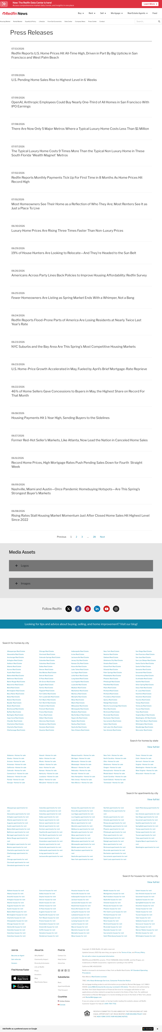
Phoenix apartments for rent (114, 829)
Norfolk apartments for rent (114, 808)
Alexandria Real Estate (15, 654)
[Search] (159, 21)
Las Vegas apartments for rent (82, 814)
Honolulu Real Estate (46, 727)
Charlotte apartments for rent (18, 850)
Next (102, 536)
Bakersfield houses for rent (17, 912)
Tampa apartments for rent (145, 829)
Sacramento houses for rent (114, 933)
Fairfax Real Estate (46, 688)
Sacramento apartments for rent (115, 856)
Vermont (139, 761)
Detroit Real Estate (46, 675)
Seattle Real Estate (143, 682)
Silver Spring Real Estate (145, 685)
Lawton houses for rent (79, 924)
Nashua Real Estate (78, 724)
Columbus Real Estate (47, 663)
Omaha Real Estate (110, 663)
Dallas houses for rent (47, 894)
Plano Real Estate (110, 688)
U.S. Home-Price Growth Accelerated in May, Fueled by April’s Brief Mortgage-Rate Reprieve (79, 369)
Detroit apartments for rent (49, 826)
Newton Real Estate (111, 654)
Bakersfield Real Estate (15, 675)
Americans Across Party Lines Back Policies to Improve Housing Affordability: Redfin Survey (79, 275)
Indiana (41, 764)
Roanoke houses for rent (112, 930)
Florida (9, 780)
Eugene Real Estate (46, 685)
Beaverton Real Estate (15, 685)
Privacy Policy (140, 952)
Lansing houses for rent (79, 921)
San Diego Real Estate (144, 651)
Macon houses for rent (79, 927)
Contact (102, 21)
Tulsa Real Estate (142, 712)
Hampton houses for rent (48, 933)
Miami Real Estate (78, 703)
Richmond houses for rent (113, 924)
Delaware (10, 776)
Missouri (74, 767)
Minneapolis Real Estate (80, 709)
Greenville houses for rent (48, 927)
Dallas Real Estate (45, 666)
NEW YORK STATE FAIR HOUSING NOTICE (112, 1016)
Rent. (60, 982)
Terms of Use (126, 952)
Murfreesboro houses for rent (114, 897)
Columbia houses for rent (16, 930)
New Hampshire (77, 776)
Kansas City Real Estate (79, 663)
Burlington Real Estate (15, 715)
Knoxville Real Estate (79, 666)
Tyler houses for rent (143, 918)
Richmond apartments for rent (115, 847)
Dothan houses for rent (47, 906)
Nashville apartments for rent (82, 856)
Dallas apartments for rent (48, 817)
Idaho (41, 758)
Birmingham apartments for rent (19, 844)
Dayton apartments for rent (49, 820)
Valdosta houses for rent (144, 921)
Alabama (10, 755)
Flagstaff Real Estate (46, 691)
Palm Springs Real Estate (113, 672)
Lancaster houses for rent (80, 918)
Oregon (106, 767)
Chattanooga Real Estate (16, 730)
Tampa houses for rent (144, 909)
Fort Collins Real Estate (47, 694)
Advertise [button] (61, 963)
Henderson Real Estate (47, 724)
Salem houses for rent (144, 890)
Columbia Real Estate (47, 660)
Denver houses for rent (47, 900)
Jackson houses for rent (80, 900)
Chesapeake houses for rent (17, 921)
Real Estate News (41, 982)
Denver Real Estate (46, 669)
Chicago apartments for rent (17, 859)
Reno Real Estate (110, 709)
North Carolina (109, 758)
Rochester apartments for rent (115, 853)
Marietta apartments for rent (82, 826)
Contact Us (62, 956)
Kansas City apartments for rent (83, 808)
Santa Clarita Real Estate (145, 663)
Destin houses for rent (47, 903)
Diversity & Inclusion (42, 963)
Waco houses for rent (143, 927)
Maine (41, 780)
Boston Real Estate (14, 700)
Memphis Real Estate (79, 697)
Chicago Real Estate (46, 651)
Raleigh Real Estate (111, 703)
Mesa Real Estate (77, 700)
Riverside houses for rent (113, 927)
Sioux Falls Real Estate (144, 688)
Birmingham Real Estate (16, 691)
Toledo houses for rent (144, 912)
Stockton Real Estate (143, 697)
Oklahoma (107, 764)
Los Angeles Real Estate (80, 682)
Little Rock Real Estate (79, 675)
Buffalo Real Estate (14, 712)
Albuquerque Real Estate (16, 651)
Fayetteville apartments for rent (50, 832)
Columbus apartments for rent (50, 811)
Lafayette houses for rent (80, 912)
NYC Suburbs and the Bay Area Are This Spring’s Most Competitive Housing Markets (73, 346)
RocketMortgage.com (94, 997)
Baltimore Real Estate (15, 678)
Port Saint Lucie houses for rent (115, 912)
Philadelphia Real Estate (112, 675)
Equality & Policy (30, 21)
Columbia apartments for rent (50, 808)
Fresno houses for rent (47, 921)
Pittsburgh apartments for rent (115, 832)
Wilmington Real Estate (144, 724)
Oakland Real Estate (111, 657)
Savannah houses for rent (145, 897)
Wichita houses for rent (144, 933)
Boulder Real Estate (14, 703)
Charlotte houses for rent (16, 918)
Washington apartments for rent (147, 847)
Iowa (41, 767)
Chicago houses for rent (15, 924)
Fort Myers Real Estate (47, 700)
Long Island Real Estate (79, 678)
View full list (153, 747)
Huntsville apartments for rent (50, 847)
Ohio (105, 761)
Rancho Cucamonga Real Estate (115, 706)
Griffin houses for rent (47, 930)
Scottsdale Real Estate (144, 678)
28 (94, 536)
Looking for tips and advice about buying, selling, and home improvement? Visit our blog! (81, 624)
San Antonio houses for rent (146, 894)
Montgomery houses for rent (114, 894)
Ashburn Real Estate (14, 663)
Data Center (68, 21)
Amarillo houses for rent (16, 897)
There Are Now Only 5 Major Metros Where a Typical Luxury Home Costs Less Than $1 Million (80, 129)
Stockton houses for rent (145, 906)
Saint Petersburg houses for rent (115, 936)
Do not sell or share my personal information (98, 956)
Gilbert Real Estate (46, 718)
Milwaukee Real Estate (79, 706)
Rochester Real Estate (112, 718)
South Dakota (109, 780)
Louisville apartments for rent (82, 820)
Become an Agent (17, 956)
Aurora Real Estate (14, 669)
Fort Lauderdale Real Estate (49, 697)
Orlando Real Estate (111, 669)
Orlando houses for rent (112, 903)
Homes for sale (20, 755)
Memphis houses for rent (80, 933)
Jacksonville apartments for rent (51, 856)
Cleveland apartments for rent (18, 865)
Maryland (42, 783)
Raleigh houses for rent (112, 918)
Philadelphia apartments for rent (115, 826)
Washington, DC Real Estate (146, 718)
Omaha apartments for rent (114, 817)
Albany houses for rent (15, 894)
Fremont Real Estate (46, 709)
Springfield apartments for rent (147, 826)
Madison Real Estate (78, 688)
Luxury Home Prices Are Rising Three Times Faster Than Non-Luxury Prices (67, 230)
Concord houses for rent (48, 890)
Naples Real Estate (78, 721)
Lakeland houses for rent (80, 915)
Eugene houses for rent (47, 912)
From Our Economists (55, 21)
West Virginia (140, 770)
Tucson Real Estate (143, 709)
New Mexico (75, 783)
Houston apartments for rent (49, 844)
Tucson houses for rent (144, 915)
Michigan (74, 758)
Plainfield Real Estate (111, 685)
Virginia (138, 764)
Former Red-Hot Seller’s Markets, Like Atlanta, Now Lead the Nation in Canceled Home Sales (79, 440)
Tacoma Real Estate (143, 700)
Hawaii (41, 755)
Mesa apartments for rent (80, 835)
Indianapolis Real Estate (80, 651)
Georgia (10, 783)
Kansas (41, 770)
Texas (138, 755)
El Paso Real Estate (46, 678)
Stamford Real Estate (143, 694)
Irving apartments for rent (48, 853)
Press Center (92, 21)
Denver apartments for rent (49, 823)
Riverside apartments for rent (114, 850)
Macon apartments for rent (81, 823)
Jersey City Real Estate (79, 660)
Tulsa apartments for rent (145, 838)
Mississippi (75, 764)
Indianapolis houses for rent (81, 897)
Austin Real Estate (14, 672)
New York (107, 755)
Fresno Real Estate (46, 712)
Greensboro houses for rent (49, 924)
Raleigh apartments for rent (114, 841)
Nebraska (74, 770)
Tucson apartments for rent (146, 835)
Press (37, 971)
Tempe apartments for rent (145, 832)
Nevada (74, 773)
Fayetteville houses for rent (49, 915)
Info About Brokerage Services (98, 980)
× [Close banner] (156, 1028)
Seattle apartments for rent (146, 823)
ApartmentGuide (64, 986)
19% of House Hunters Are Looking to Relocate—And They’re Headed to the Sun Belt (73, 253)
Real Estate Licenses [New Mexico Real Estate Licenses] (99, 977)
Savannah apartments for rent (147, 820)
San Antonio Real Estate (112, 730)
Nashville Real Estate (79, 727)
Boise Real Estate (13, 697)
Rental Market (17, 21)
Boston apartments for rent (17, 847)
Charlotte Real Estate (15, 727)
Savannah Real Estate (144, 672)
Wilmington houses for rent (145, 936)
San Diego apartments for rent (147, 817)
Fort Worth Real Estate (47, 703)
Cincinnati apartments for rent (18, 862)
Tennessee (107, 783)
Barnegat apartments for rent (18, 835)
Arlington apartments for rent (18, 817)
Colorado (10, 770)
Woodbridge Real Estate (144, 727)
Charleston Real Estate (15, 724)
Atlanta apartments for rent (17, 820)
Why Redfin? (39, 956)
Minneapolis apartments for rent (83, 844)
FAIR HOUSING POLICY (134, 1014)
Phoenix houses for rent (112, 909)
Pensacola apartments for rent (115, 823)
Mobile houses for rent (112, 890)
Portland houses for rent (112, 915)
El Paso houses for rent (47, 909)
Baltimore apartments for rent (18, 832)
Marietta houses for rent (80, 930)
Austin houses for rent (15, 909)
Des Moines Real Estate (47, 672)
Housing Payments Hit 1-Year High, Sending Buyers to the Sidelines (60, 418)
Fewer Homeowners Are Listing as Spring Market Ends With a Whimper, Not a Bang (72, 298)
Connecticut (11, 773)
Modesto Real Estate (78, 712)
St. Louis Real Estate (143, 691)
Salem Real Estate (110, 724)
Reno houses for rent (111, 921)
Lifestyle (42, 21)
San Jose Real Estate (143, 657)
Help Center (62, 959)
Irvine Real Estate (77, 654)
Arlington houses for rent (16, 900)
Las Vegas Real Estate (79, 672)
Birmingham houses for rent (17, 915)
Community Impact (41, 959)
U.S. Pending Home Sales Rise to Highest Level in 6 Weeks (54, 80)
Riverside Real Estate (111, 715)
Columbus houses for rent (16, 933)
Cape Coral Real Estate (15, 718)
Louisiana (42, 776)
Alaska (9, 758)
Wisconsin (139, 773)
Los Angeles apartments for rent (83, 817)
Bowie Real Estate (13, 706)
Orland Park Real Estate (112, 666)
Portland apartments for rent (114, 838)
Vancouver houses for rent (145, 924)
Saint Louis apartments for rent (115, 859)
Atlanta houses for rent (15, 903)
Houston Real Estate (46, 730)
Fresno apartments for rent (49, 838)
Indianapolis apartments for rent (51, 850)
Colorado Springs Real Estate (49, 657)
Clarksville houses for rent (16, 927)
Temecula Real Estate (143, 706)
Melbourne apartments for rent (82, 829)
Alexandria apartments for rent (18, 814)
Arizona (10, 761)
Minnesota (75, 761)
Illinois (41, 761)
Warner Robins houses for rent (147, 930)
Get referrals (16, 959)
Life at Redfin (39, 967)
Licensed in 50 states (120, 987)
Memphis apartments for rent (82, 832)
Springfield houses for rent (145, 903)
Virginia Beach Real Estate (145, 715)
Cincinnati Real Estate (47, 654)
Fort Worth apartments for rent (50, 835)
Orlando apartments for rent (114, 820)
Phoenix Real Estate (111, 678)
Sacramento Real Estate (112, 721)
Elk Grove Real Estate (47, 682)
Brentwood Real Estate (15, 709)
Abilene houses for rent (15, 890)
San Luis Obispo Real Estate (146, 660)
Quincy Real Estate (110, 700)
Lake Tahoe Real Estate (79, 669)
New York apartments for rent (82, 859)
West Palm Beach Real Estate (146, 721)
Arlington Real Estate (15, 660)
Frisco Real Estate (45, 715)
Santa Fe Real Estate (143, 666)
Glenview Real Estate (47, 721)
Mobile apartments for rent (81, 847)
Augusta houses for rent (16, 906)
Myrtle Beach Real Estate (80, 715)
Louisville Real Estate (79, 685)
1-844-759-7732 (110, 1004)
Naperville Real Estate (79, 718)
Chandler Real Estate (14, 721)
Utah (137, 758)
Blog (36, 978)
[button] (81, 1028)
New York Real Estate (111, 651)
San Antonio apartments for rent (147, 814)
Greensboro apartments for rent (51, 841)
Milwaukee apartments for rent (82, 841)
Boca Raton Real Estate (15, 694)
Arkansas (10, 764)
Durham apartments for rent (49, 829)
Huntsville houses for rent (80, 894)
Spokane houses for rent (144, 900)
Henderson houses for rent (48, 936)
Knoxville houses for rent (80, 909)
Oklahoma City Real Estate (113, 660)
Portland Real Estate (111, 691)
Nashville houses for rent (113, 900)
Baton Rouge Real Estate (16, 682)
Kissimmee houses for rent (81, 906)
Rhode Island (108, 773)
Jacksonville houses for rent (81, 903)
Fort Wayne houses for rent (49, 918)
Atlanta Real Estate (14, 666)
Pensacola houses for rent (113, 906)
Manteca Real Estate (79, 694)
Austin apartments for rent (17, 826)
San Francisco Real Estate (145, 654)
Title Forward (62, 990)
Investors (38, 974)
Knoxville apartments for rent (82, 811)
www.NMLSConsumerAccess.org (100, 987)
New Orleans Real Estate (80, 730)
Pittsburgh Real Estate (112, 682)
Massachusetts (76, 755)
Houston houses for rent (80, 890)
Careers (14, 963)
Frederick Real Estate (47, 706)
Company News (80, 21)
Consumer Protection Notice (120, 980)
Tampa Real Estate (142, 703)
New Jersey (75, 780)
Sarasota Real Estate (143, 669)
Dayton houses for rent (47, 897)
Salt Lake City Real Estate (113, 727)
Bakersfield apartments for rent (18, 829)
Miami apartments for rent (81, 838)
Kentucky (42, 773)
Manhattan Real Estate (79, 691)
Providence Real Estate (112, 697)
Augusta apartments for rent (17, 823)
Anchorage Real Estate (15, 657)
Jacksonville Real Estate (80, 657)
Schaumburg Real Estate (145, 675)
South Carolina (109, 776)
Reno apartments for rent (113, 844)
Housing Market (5, 21)
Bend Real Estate (13, 688)
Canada (61, 1005)
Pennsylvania (108, 770)
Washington (140, 767)
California (10, 767)
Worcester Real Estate (144, 730)
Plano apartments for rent (113, 835)
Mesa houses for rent (79, 936)
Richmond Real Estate (111, 712)
